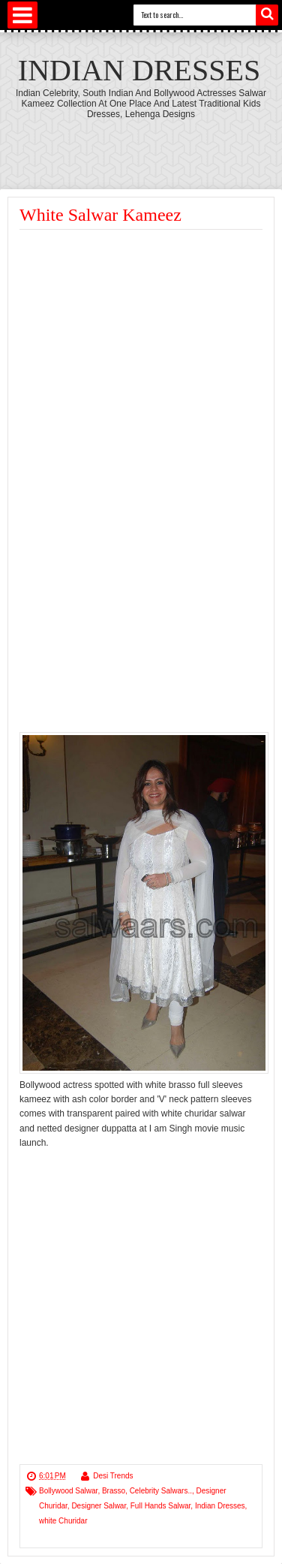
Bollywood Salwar (68, 1491)
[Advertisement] (146, 342)
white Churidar (63, 1521)
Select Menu (23, 15)
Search (267, 15)
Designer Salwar (98, 1506)
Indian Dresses (139, 70)
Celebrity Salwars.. (161, 1491)
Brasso (113, 1491)
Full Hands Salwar (160, 1506)
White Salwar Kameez (101, 215)
